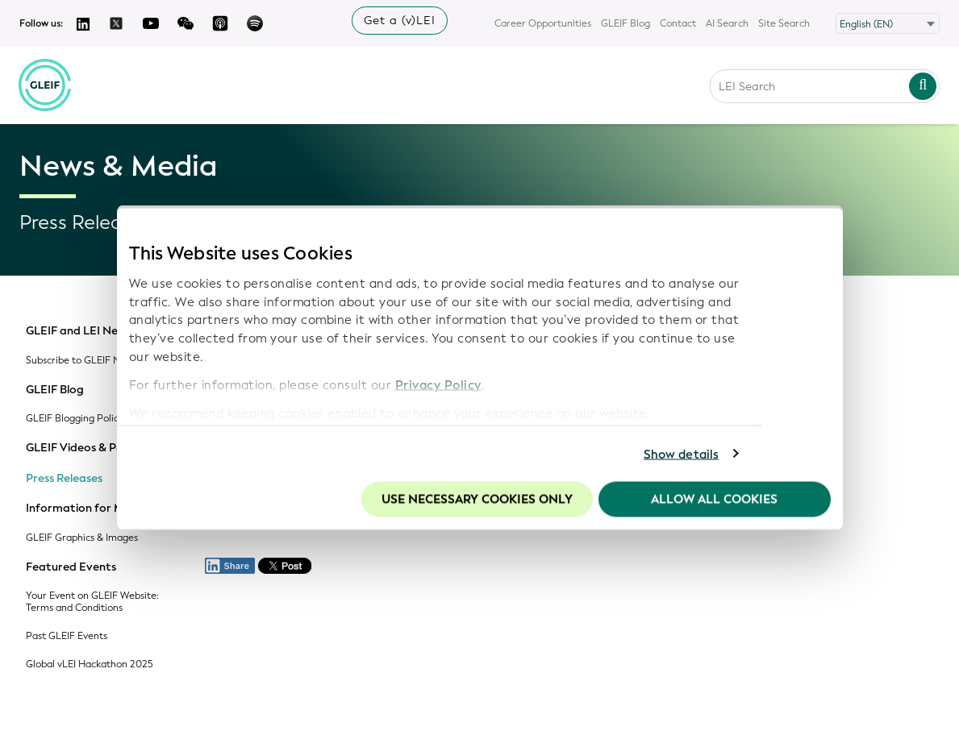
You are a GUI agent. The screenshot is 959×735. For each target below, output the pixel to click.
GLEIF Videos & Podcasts (92, 448)
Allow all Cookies (714, 500)
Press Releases (64, 478)
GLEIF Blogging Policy (74, 419)
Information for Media (87, 508)
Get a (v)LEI (400, 20)
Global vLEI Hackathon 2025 (89, 664)
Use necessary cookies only (477, 500)
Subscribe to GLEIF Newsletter (94, 361)
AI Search (727, 23)
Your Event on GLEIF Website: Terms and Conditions (92, 602)
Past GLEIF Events (66, 636)
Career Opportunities (542, 23)
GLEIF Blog (625, 23)
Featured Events (71, 567)
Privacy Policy (438, 384)
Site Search (784, 23)
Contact (678, 23)
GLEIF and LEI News (78, 331)
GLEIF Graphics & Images (82, 538)
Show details (681, 454)
